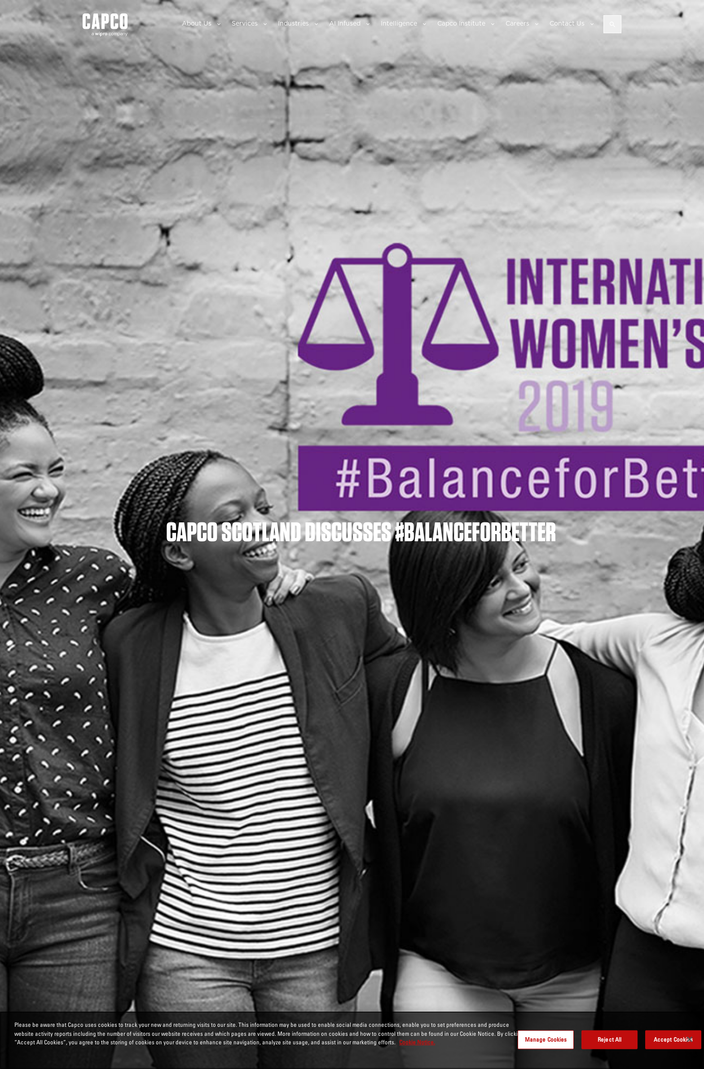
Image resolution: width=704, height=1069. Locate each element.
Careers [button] (517, 23)
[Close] (690, 1039)
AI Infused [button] (345, 23)
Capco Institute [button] (461, 23)
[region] (352, 1040)
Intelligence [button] (399, 23)
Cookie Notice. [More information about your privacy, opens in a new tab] (417, 1042)
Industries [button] (293, 23)
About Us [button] (196, 23)
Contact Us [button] (567, 23)
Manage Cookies (546, 1039)
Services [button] (245, 23)
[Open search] (612, 24)
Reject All (609, 1039)
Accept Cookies (673, 1039)
